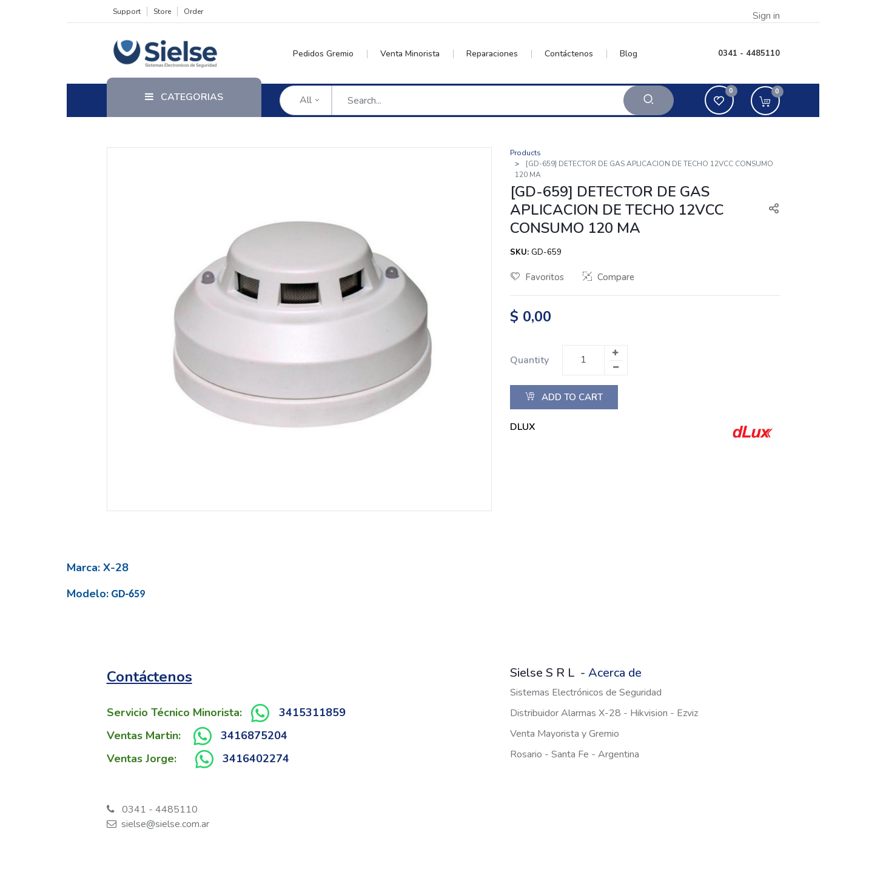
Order (193, 11)
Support (127, 11)
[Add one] (615, 353)
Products (525, 153)
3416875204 (254, 735)
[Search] (648, 100)
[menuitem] (330, 54)
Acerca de (615, 673)
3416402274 (256, 758)
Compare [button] (608, 277)
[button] (769, 209)
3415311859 (312, 712)
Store (162, 11)
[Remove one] (616, 367)
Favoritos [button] (537, 277)
